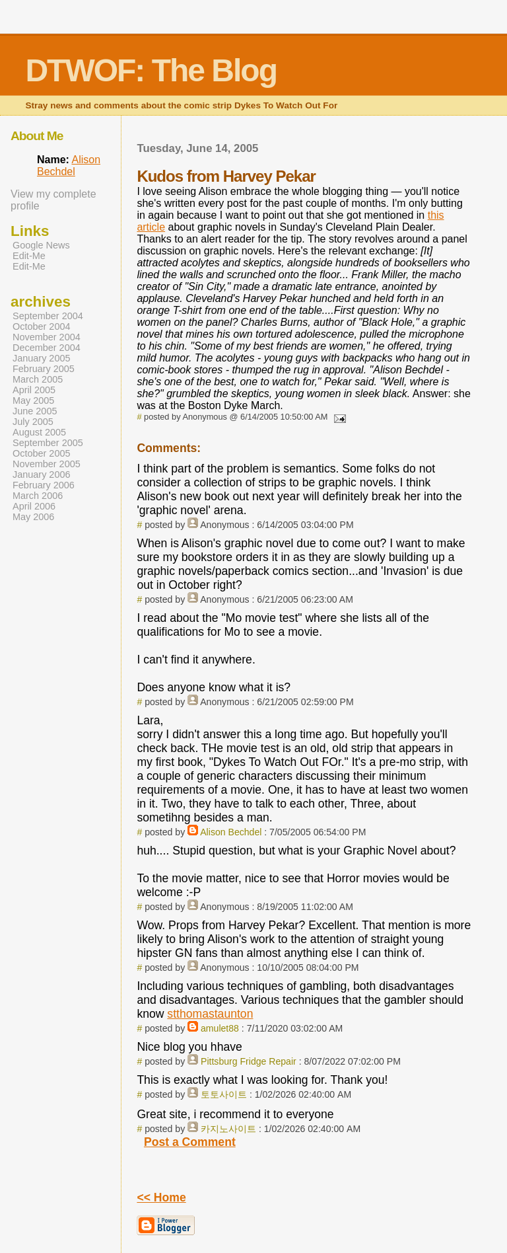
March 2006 (38, 495)
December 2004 (47, 347)
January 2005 (42, 358)
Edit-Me (29, 255)
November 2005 (47, 464)
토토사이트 (224, 1094)
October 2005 (42, 453)
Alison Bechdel (230, 832)
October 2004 (42, 326)
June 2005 (35, 411)
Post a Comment (190, 1142)
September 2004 (48, 316)
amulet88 (220, 1028)
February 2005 (44, 368)
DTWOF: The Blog (151, 70)
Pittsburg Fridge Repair (248, 1061)
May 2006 (33, 517)
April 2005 (34, 390)
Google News (41, 245)
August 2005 (39, 432)
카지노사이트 (228, 1128)
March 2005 (38, 379)
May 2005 (33, 400)
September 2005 (48, 442)
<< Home (161, 1197)
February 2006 (44, 485)
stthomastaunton (210, 1013)
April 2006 (34, 506)
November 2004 (47, 337)
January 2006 (42, 474)
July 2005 (33, 421)
